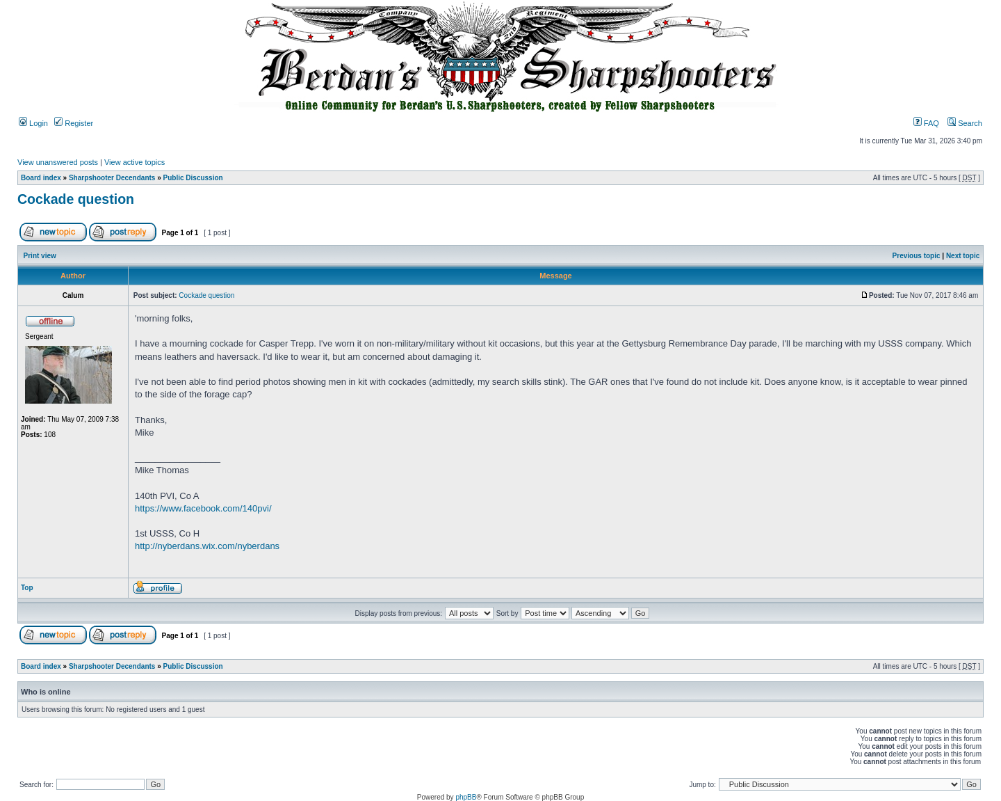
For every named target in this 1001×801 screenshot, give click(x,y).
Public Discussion (193, 178)
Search (964, 123)
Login (33, 123)
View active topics (134, 162)
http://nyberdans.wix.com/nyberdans (207, 546)
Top (27, 588)
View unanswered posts (57, 162)
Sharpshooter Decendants (112, 178)
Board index (41, 178)
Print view (40, 256)
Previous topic (917, 256)
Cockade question (75, 199)
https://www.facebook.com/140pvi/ (203, 508)
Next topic (962, 256)
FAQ (926, 123)
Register (73, 123)
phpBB (465, 797)
